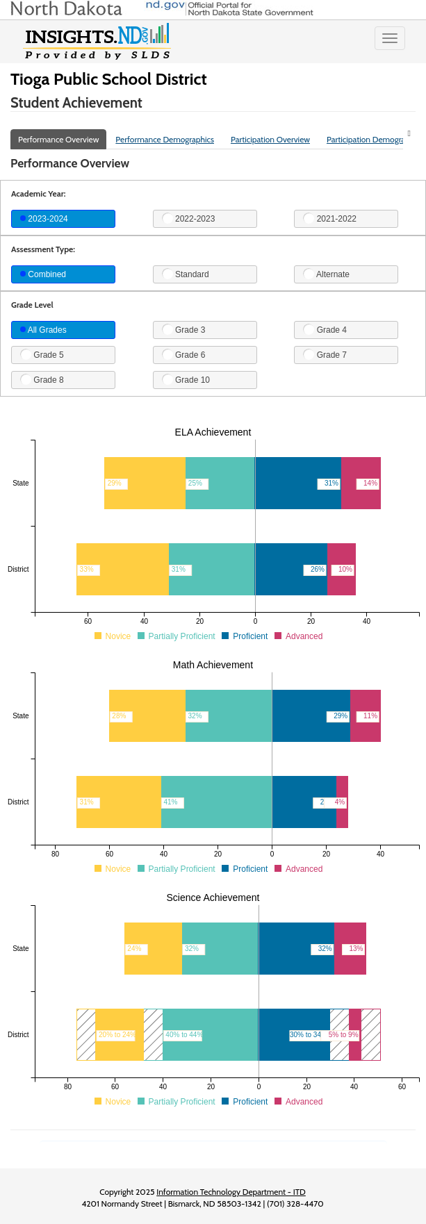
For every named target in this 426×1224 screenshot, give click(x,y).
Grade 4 (325, 329)
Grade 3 (184, 329)
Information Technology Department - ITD (231, 1191)
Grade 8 (42, 379)
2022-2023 (188, 218)
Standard (185, 273)
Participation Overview (270, 139)
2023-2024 (44, 219)
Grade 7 (325, 354)
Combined (43, 274)
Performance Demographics (164, 139)
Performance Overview (58, 139)
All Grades (43, 330)
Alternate (326, 273)
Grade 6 (184, 354)
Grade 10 (186, 379)
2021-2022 (330, 218)
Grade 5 (42, 354)
